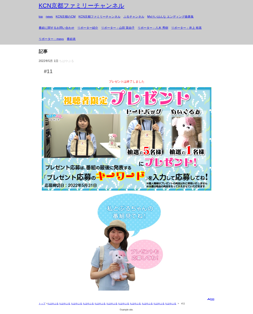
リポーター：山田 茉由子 (118, 27)
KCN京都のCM (66, 16)
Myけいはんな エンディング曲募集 (170, 16)
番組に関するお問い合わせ (56, 27)
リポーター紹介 (87, 27)
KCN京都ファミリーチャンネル (99, 16)
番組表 (71, 39)
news (49, 16)
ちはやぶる (53, 303)
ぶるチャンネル (133, 16)
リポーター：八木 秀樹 (153, 27)
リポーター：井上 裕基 (186, 27)
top (41, 16)
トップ (42, 303)
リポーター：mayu (51, 39)
